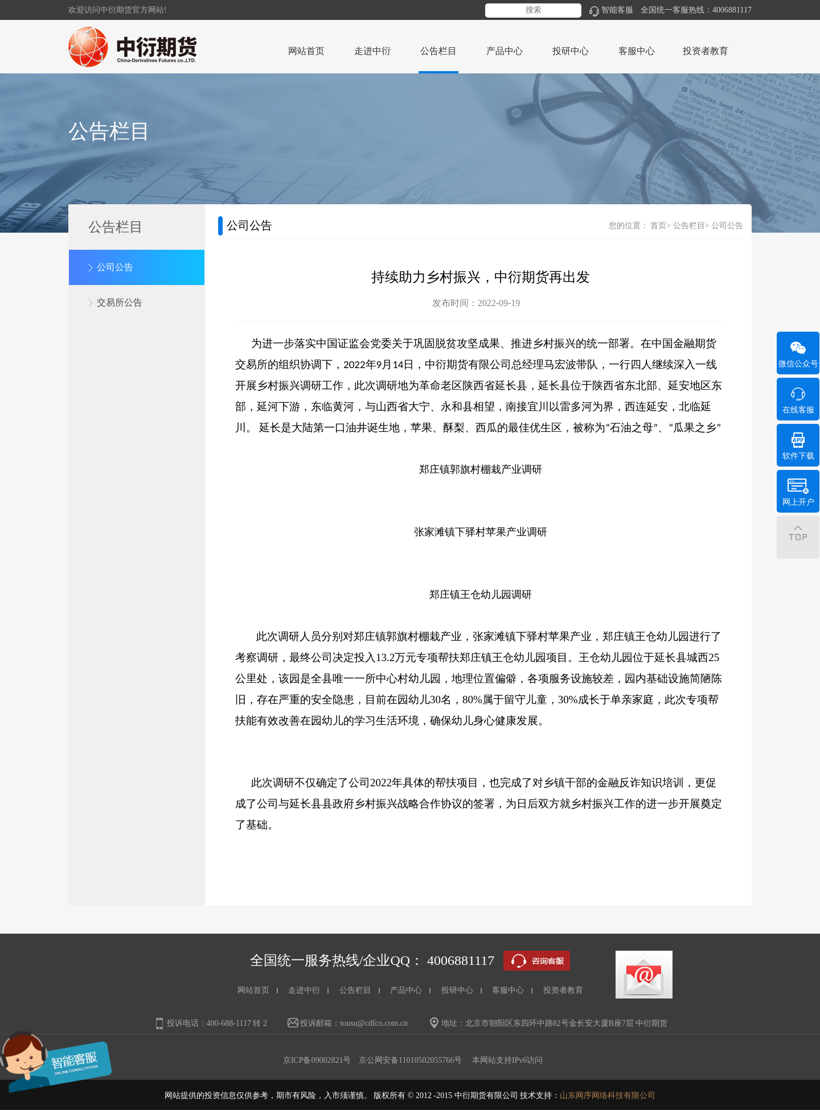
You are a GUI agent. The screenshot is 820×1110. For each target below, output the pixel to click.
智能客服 (611, 10)
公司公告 (115, 267)
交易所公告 (119, 302)
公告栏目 (689, 225)
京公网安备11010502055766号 (410, 1060)
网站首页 (306, 51)
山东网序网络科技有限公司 (607, 1095)
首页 (658, 225)
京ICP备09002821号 (317, 1060)
